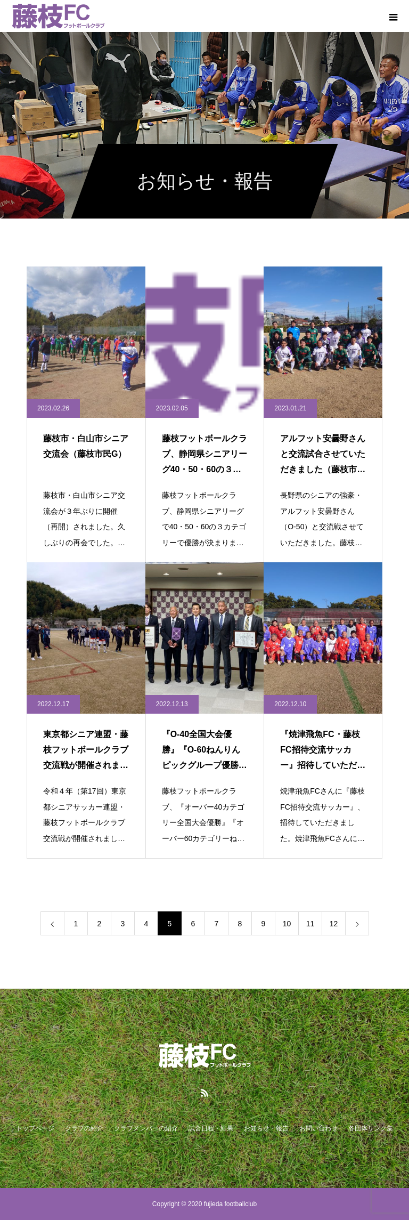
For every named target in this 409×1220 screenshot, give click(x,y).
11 (310, 923)
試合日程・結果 (211, 1128)
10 (287, 923)
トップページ (35, 1128)
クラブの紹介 (84, 1128)
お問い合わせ (318, 1128)
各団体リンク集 (370, 1128)
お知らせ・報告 (266, 1128)
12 (334, 923)
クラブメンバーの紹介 (146, 1128)
